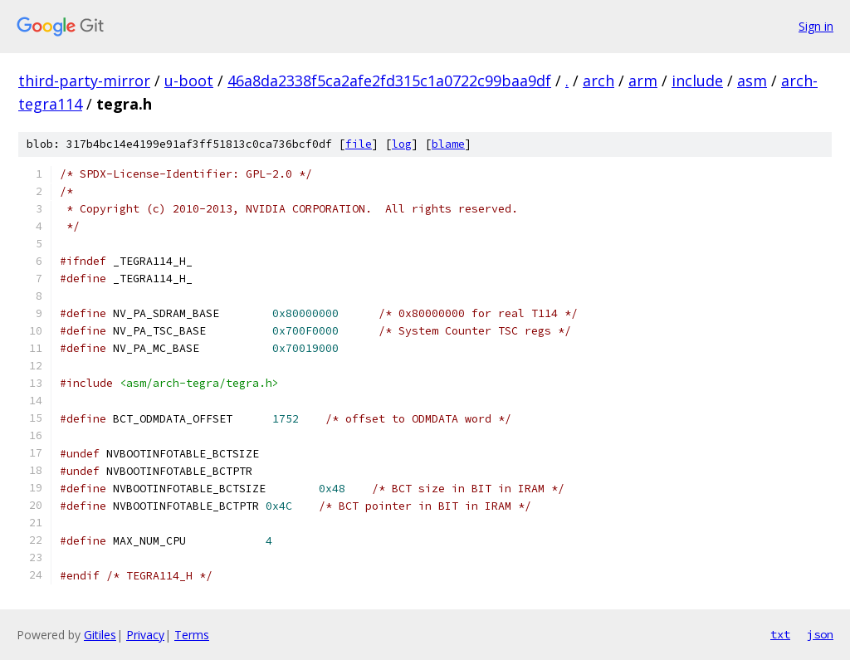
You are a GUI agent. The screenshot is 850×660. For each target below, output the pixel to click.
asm (752, 80)
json (820, 634)
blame (448, 144)
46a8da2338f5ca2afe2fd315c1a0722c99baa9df (389, 80)
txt (780, 634)
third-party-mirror (84, 80)
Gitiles (100, 635)
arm (642, 80)
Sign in (816, 26)
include (697, 80)
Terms (191, 635)
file (358, 144)
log (402, 144)
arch (598, 80)
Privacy (145, 635)
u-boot (188, 80)
